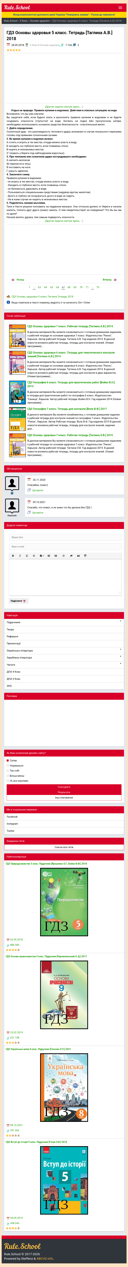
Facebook (12, 816)
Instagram (12, 823)
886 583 (13, 944)
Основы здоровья (27, 296)
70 (81, 287)
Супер (13, 760)
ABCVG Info (44, 1259)
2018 (70, 296)
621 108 (13, 1037)
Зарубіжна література (64, 657)
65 (51, 287)
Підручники (64, 622)
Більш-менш (16, 775)
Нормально (16, 765)
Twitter (10, 830)
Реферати (12, 636)
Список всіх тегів (64, 847)
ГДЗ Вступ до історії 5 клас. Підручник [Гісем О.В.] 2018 (36, 1142)
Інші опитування (64, 797)
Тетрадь (62, 296)
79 (97, 287)
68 (69, 287)
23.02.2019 (15, 1032)
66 (57, 287)
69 (75, 287)
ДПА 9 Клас (13, 678)
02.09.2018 (15, 939)
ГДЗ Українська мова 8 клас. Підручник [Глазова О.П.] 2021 (38, 1049)
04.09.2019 (15, 1217)
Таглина (52, 296)
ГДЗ (13, 296)
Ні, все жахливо (18, 780)
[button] (13, 556)
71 (87, 287)
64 (45, 287)
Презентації (14, 643)
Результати (64, 792)
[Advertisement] (64, 78)
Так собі (14, 770)
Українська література (64, 650)
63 (39, 287)
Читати (64, 664)
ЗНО (9, 685)
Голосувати (64, 787)
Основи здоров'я (50, 45)
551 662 (13, 1130)
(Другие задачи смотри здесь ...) (64, 106)
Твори (10, 629)
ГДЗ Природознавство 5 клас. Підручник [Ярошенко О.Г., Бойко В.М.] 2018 (46, 863)
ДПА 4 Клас (13, 671)
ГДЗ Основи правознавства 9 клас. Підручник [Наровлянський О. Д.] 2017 (46, 956)
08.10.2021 (15, 1125)
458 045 (13, 1223)
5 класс (42, 296)
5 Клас (34, 45)
